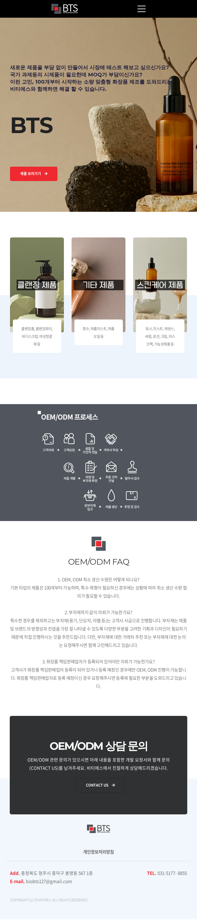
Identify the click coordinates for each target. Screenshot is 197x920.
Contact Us (100, 785)
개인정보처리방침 (98, 852)
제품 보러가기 (34, 174)
